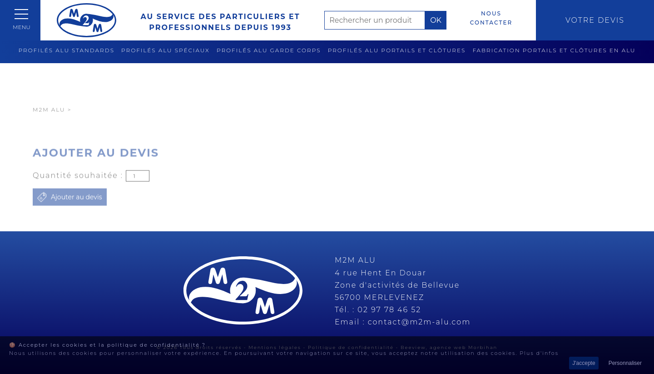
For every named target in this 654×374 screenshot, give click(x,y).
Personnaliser (625, 363)
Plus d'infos (539, 353)
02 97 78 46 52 (389, 309)
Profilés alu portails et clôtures (397, 50)
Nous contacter (491, 18)
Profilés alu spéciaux (165, 50)
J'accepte (583, 363)
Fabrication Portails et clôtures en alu (553, 50)
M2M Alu (49, 125)
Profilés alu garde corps (269, 50)
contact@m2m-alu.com (419, 322)
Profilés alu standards (66, 50)
